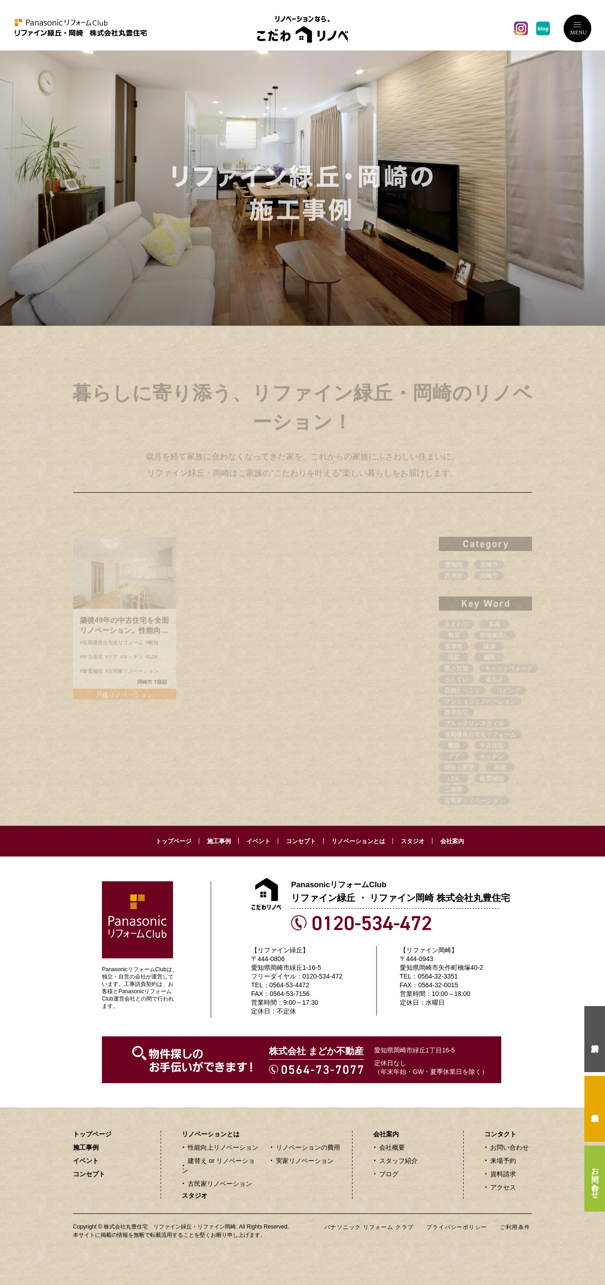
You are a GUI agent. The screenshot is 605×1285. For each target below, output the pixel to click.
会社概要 (392, 1147)
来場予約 (503, 1160)
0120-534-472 (322, 976)
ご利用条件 (515, 1227)
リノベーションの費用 (308, 1147)
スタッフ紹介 (398, 1160)
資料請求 (503, 1174)
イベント (258, 841)
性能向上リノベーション (223, 1147)
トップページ (173, 841)
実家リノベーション (305, 1160)
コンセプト (301, 841)
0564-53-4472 (289, 985)
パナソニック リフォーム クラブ (369, 1227)
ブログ (388, 1174)
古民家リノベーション (220, 1183)
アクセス (503, 1187)
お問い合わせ (509, 1147)
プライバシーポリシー (456, 1227)
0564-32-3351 (438, 976)
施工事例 (219, 841)
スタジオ (413, 841)
